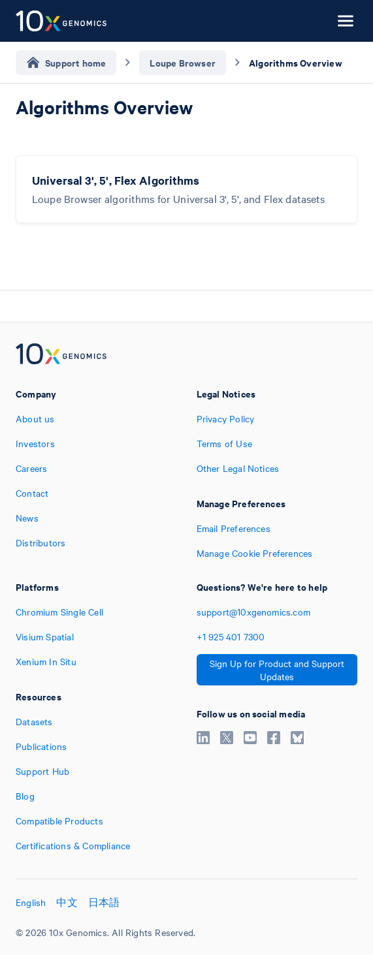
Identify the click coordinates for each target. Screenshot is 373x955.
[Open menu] (345, 21)
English (31, 902)
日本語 (104, 902)
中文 (66, 902)
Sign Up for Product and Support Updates (277, 670)
